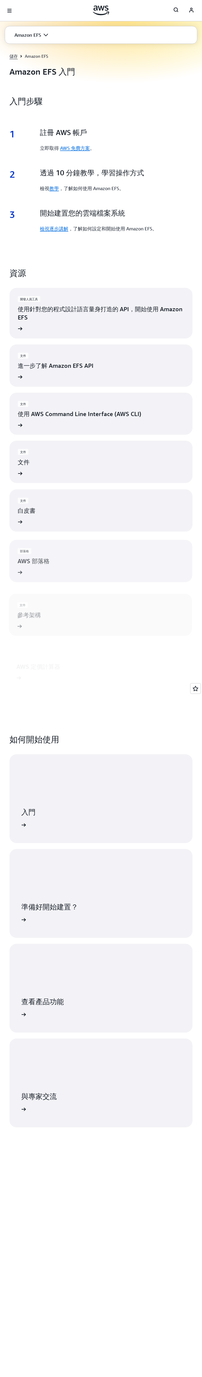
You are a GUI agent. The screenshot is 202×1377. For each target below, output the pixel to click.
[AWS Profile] (191, 11)
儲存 (13, 56)
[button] (31, 35)
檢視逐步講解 (54, 229)
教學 (54, 188)
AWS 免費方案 (75, 148)
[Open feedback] (195, 688)
